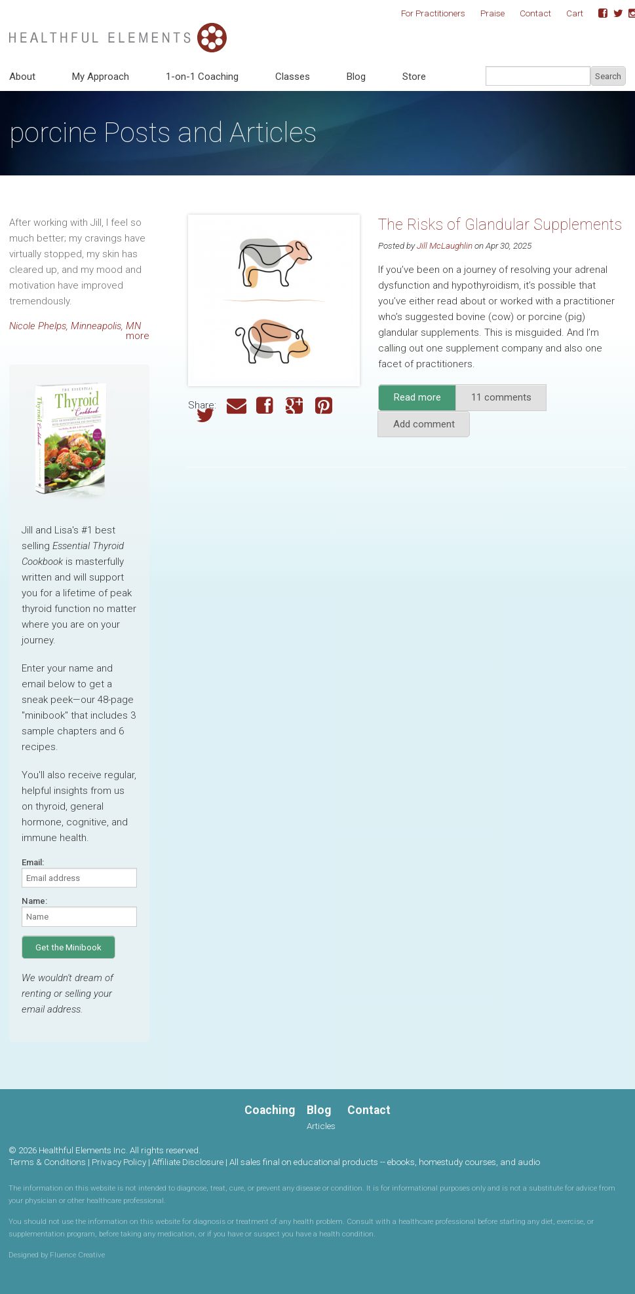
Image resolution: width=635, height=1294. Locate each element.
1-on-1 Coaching (202, 76)
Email (236, 405)
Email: (33, 862)
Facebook (598, 13)
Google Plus (295, 405)
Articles (321, 1126)
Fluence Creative (77, 1254)
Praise (492, 13)
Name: (34, 901)
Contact (535, 13)
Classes (292, 76)
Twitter (613, 13)
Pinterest (325, 405)
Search (608, 76)
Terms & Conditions (47, 1162)
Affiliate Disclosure (187, 1162)
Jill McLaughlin (444, 245)
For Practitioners (433, 13)
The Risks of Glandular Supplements (500, 225)
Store (414, 76)
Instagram (628, 13)
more (137, 336)
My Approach (100, 76)
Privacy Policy (119, 1162)
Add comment (424, 424)
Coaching (269, 1110)
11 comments (501, 397)
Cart (574, 13)
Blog (356, 76)
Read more (425, 400)
